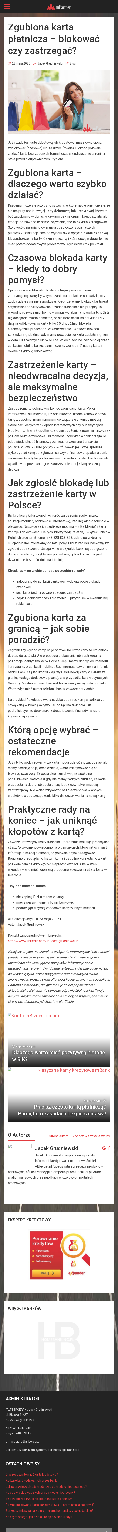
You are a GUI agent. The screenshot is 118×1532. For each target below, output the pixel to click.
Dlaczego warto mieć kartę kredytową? (32, 1444)
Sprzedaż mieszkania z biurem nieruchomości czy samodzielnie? (49, 1481)
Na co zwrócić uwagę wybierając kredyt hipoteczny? (40, 1463)
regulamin (33, 1527)
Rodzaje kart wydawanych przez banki (31, 1450)
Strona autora (58, 1107)
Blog (73, 63)
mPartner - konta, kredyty (38, 1516)
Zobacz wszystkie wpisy (91, 1107)
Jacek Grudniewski (50, 63)
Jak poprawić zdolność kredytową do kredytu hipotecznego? (46, 1457)
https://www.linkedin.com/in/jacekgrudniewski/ (43, 941)
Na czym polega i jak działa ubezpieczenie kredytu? (40, 1487)
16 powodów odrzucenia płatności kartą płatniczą (39, 1469)
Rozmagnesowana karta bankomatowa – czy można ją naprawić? (50, 1475)
